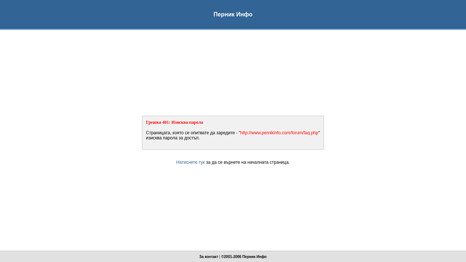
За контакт (209, 257)
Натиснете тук (190, 162)
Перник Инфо (254, 257)
